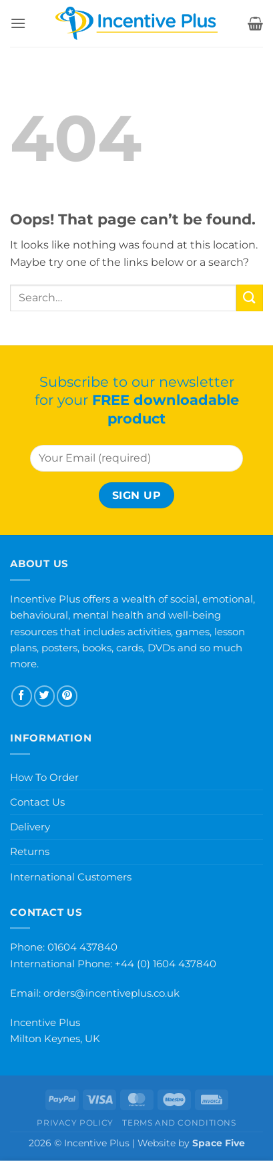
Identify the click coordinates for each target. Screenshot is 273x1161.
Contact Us (37, 802)
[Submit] (249, 298)
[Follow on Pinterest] (67, 695)
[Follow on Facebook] (21, 695)
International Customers (70, 876)
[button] (18, 23)
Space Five (218, 1143)
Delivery (30, 826)
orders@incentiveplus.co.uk (111, 993)
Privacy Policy (75, 1123)
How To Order (44, 777)
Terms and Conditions (179, 1123)
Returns (29, 851)
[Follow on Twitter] (44, 695)
